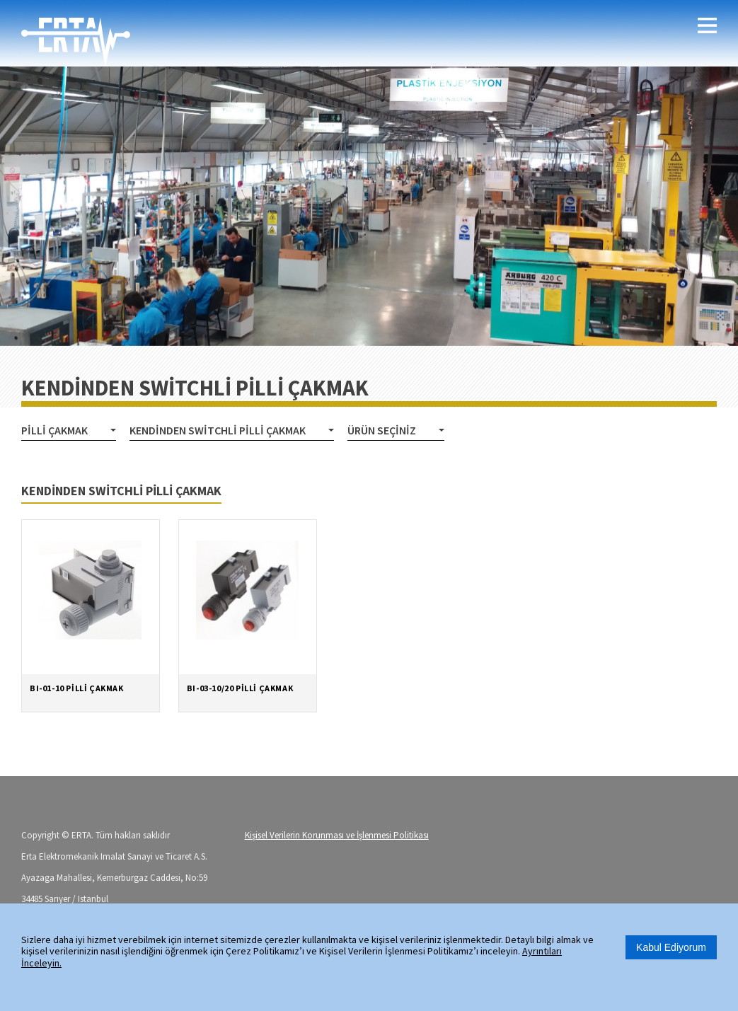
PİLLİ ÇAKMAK (54, 430)
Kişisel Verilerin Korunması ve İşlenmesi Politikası (337, 835)
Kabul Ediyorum (671, 947)
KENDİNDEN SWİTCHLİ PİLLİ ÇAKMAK (217, 430)
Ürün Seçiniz (381, 430)
